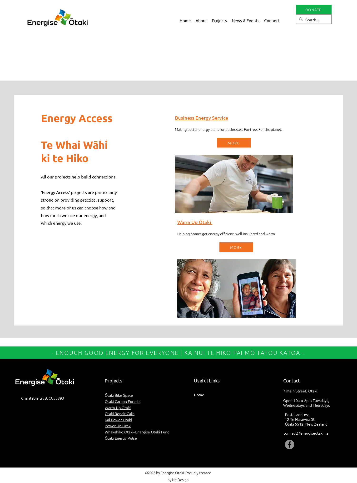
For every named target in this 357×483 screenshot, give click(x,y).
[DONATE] (314, 9)
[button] (201, 20)
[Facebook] (289, 444)
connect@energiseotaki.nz (305, 433)
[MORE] (234, 142)
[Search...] (313, 20)
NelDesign (180, 479)
